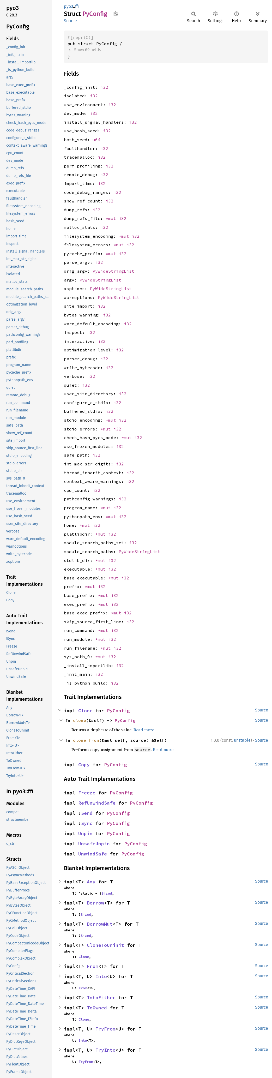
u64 (96, 139)
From (92, 966)
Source (70, 20)
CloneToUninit (105, 945)
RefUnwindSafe (97, 803)
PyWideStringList (113, 271)
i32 (104, 87)
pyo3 (68, 6)
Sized (106, 893)
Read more (144, 730)
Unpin (85, 833)
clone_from (86, 740)
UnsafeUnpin (94, 844)
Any (91, 882)
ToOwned (97, 1008)
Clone (85, 711)
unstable (242, 740)
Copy (84, 765)
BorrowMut (100, 924)
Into (101, 976)
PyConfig (118, 711)
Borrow (95, 903)
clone (79, 720)
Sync (87, 823)
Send (87, 813)
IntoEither (101, 998)
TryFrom (105, 1029)
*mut (112, 218)
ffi (77, 6)
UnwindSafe (92, 854)
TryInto (105, 1050)
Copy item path (115, 13)
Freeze (86, 793)
